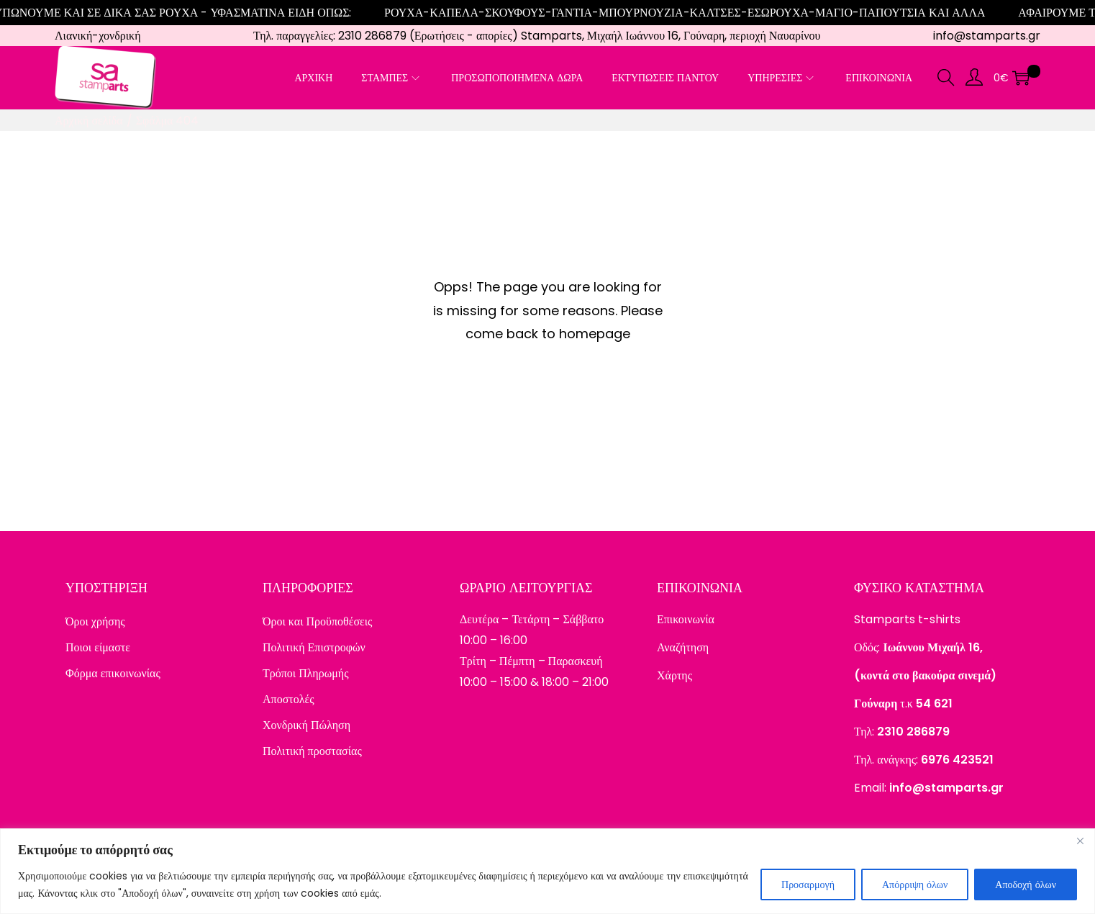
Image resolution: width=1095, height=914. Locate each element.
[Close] (1080, 840)
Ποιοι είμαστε (97, 647)
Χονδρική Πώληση (306, 725)
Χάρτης (674, 675)
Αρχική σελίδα (89, 120)
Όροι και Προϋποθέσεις (317, 621)
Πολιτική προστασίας (312, 751)
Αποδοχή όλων (1025, 884)
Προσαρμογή (808, 884)
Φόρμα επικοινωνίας (112, 673)
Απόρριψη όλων (915, 884)
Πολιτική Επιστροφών (314, 647)
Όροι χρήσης (95, 621)
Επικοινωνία (685, 619)
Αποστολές (288, 699)
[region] (547, 871)
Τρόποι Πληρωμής (305, 673)
